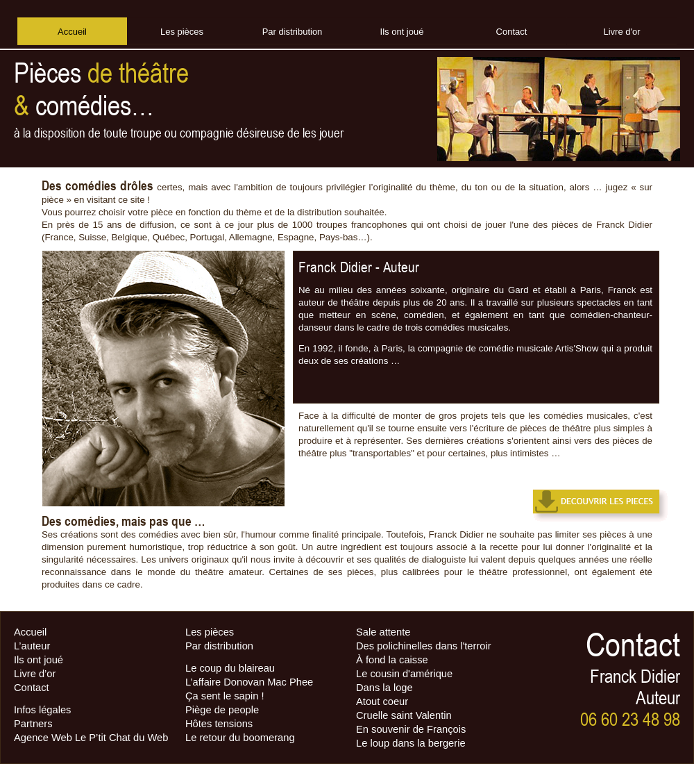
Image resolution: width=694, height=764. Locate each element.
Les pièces (209, 632)
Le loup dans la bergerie (411, 743)
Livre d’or (35, 673)
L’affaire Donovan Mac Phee (249, 682)
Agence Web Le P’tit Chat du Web (91, 737)
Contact (31, 687)
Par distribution (219, 645)
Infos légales (42, 709)
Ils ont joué (38, 659)
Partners (33, 723)
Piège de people (222, 709)
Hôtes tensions (219, 723)
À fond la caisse (392, 659)
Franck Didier (335, 267)
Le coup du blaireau (230, 668)
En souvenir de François (411, 729)
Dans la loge (384, 687)
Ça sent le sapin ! (224, 695)
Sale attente (383, 632)
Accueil (30, 632)
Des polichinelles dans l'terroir (423, 645)
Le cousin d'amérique (404, 673)
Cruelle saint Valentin (404, 715)
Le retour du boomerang (240, 737)
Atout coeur (382, 701)
